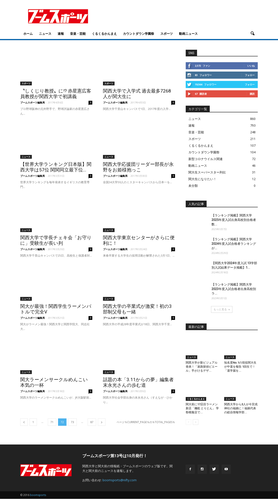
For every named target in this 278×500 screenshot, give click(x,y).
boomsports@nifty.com (120, 481)
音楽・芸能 (78, 33)
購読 (252, 95)
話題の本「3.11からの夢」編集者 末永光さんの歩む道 (138, 383)
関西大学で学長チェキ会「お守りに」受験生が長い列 (56, 241)
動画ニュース (188, 33)
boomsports (38, 496)
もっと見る (222, 310)
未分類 (193, 187)
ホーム (28, 33)
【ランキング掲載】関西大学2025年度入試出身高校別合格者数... (234, 221)
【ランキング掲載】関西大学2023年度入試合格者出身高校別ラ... (234, 290)
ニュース (45, 33)
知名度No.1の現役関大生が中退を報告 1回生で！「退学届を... (240, 367)
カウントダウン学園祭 (138, 33)
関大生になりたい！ (202, 180)
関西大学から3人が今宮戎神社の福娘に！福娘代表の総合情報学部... (241, 409)
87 (91, 423)
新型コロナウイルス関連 (205, 160)
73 (72, 423)
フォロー (250, 76)
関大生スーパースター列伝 (207, 173)
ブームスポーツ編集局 (32, 103)
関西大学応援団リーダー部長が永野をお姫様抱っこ (138, 168)
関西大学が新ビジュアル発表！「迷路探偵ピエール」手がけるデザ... (202, 367)
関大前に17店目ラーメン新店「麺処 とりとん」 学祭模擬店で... (202, 409)
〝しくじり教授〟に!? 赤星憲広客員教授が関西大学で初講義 (55, 94)
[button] (252, 33)
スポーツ (166, 33)
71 (52, 423)
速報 (61, 33)
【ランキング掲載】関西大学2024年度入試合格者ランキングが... (234, 245)
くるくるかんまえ (104, 33)
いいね (251, 66)
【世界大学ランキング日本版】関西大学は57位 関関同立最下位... (55, 168)
